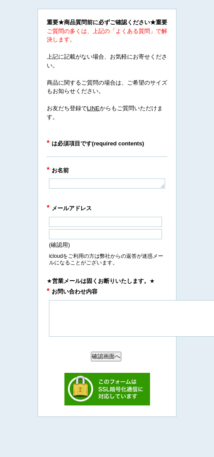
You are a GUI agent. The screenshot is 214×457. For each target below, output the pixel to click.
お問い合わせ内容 (72, 291)
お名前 (58, 170)
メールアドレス (69, 208)
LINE (93, 108)
